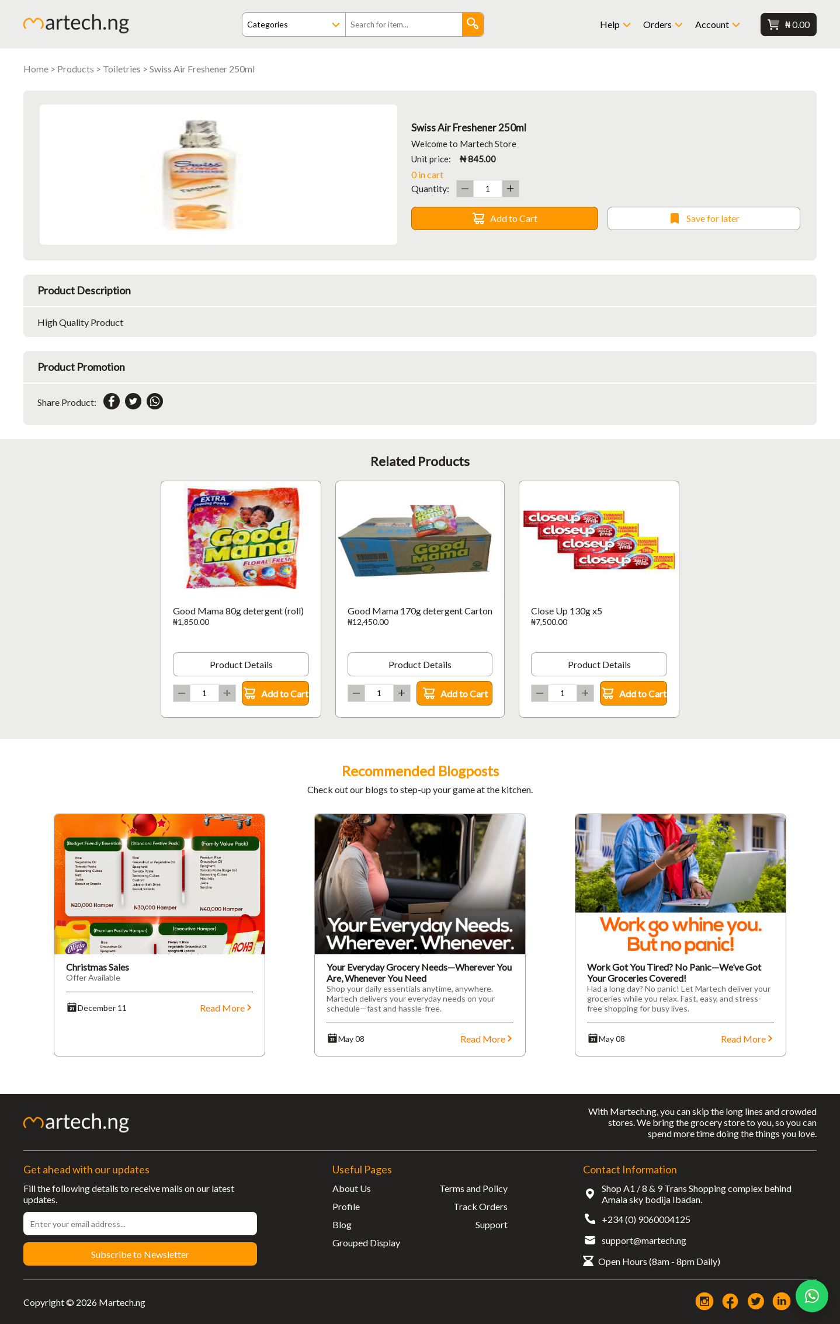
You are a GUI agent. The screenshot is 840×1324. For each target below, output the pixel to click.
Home (35, 68)
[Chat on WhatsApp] (812, 1296)
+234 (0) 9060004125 (646, 1219)
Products (75, 68)
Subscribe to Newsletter (140, 1254)
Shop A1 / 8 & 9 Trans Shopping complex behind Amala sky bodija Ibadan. (697, 1194)
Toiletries (122, 68)
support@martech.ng (644, 1240)
